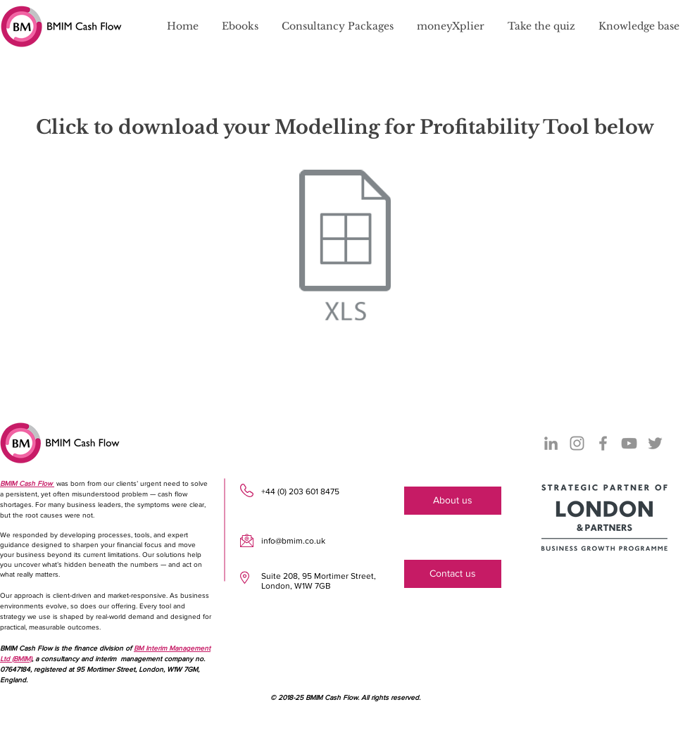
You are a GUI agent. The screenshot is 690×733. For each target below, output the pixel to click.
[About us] (452, 501)
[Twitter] (655, 443)
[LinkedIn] (550, 443)
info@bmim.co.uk (293, 541)
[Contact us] (452, 574)
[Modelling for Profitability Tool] (344, 247)
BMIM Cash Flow (27, 483)
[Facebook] (603, 443)
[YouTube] (629, 443)
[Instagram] (576, 443)
